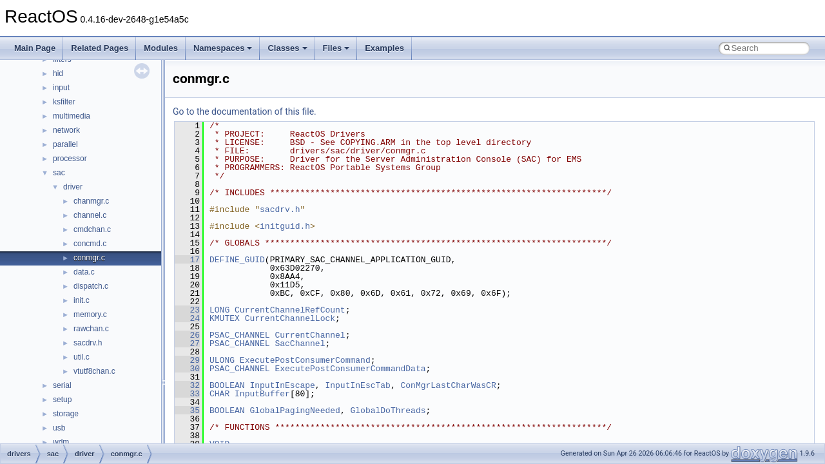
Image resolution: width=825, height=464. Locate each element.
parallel (65, 144)
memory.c (90, 314)
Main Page (34, 48)
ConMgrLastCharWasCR (448, 385)
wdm (61, 442)
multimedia (71, 116)
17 (187, 260)
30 (187, 368)
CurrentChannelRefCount (290, 310)
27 (187, 343)
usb (59, 427)
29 (187, 360)
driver (72, 186)
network (66, 130)
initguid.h (285, 226)
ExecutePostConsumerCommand (305, 360)
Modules (161, 48)
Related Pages (99, 48)
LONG (219, 310)
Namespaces (223, 48)
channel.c (89, 215)
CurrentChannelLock (290, 318)
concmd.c (89, 243)
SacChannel (300, 343)
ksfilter (64, 101)
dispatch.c (90, 286)
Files (336, 48)
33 (187, 394)
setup (62, 399)
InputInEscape (282, 385)
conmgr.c (89, 257)
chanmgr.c (91, 201)
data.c (84, 271)
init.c (81, 300)
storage (66, 413)
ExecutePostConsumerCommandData (350, 368)
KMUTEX (224, 318)
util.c (81, 357)
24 (187, 318)
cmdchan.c (92, 229)
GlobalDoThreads (387, 410)
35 (187, 410)
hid (58, 73)
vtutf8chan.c (94, 371)
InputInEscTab (357, 385)
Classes (287, 48)
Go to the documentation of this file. (244, 111)
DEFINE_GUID (237, 260)
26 (187, 335)
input (61, 87)
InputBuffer (262, 394)
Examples (384, 48)
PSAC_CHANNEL (239, 335)
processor (70, 158)
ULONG (222, 360)
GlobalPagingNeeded (294, 410)
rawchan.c (91, 328)
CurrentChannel (310, 335)
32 (187, 385)
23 (187, 310)
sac (59, 172)
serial (62, 385)
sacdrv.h (87, 342)
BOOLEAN (227, 385)
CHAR (219, 394)
